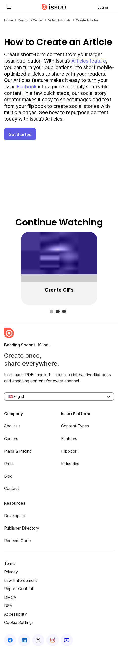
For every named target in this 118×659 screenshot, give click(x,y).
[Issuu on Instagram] (52, 640)
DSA (8, 605)
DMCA (10, 597)
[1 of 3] (59, 268)
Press (9, 463)
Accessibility (15, 614)
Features (69, 438)
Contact (11, 488)
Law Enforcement (20, 580)
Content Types (75, 426)
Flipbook (27, 87)
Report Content (18, 588)
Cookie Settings (19, 622)
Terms (9, 563)
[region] (59, 268)
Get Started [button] (20, 134)
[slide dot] (51, 311)
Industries (70, 463)
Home (8, 20)
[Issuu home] (54, 7)
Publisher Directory (21, 528)
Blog (8, 476)
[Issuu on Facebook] (10, 640)
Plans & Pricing (18, 451)
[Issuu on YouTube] (67, 640)
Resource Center (30, 20)
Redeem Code (17, 540)
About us (12, 426)
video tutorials (59, 20)
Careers (11, 438)
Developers (14, 515)
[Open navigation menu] (9, 7)
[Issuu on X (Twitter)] (38, 640)
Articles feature (88, 61)
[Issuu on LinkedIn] (24, 640)
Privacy (11, 571)
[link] (102, 7)
